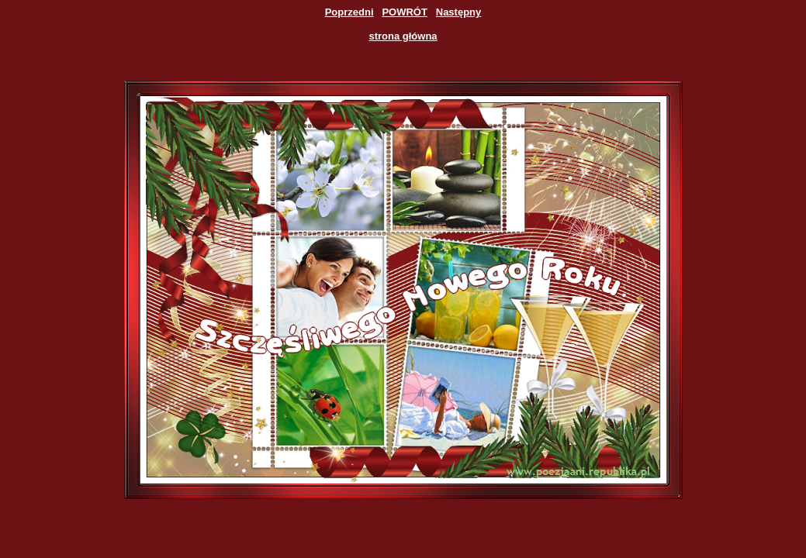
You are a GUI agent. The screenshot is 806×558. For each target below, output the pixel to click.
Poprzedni (349, 12)
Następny (459, 12)
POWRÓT (404, 12)
